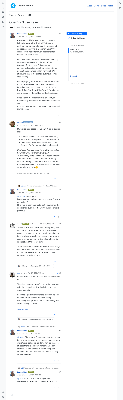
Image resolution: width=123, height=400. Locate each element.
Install (110, 6)
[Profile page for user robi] (12, 274)
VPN (11, 27)
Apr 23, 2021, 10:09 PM (45, 224)
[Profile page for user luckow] (12, 124)
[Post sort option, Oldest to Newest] (77, 38)
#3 (60, 190)
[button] (3, 392)
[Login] (120, 3)
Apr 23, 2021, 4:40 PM (32, 125)
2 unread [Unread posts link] (73, 76)
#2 (60, 122)
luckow (20, 122)
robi (18, 273)
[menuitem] (120, 3)
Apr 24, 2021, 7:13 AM (32, 375)
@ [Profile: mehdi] (21, 337)
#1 (60, 34)
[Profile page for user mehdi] (12, 225)
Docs (103, 6)
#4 (60, 224)
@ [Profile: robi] (20, 378)
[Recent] (3, 8)
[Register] (120, 8)
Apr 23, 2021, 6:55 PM (32, 193)
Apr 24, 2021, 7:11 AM (32, 333)
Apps (89, 6)
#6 (60, 331)
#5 (60, 273)
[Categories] (3, 3)
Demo (96, 6)
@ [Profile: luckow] (21, 196)
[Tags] (3, 12)
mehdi (19, 224)
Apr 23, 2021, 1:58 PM (32, 37)
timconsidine (22, 34)
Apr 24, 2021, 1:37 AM (36, 273)
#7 (60, 372)
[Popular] (3, 17)
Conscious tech (22, 310)
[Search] (3, 27)
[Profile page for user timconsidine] (12, 35)
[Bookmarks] (3, 22)
